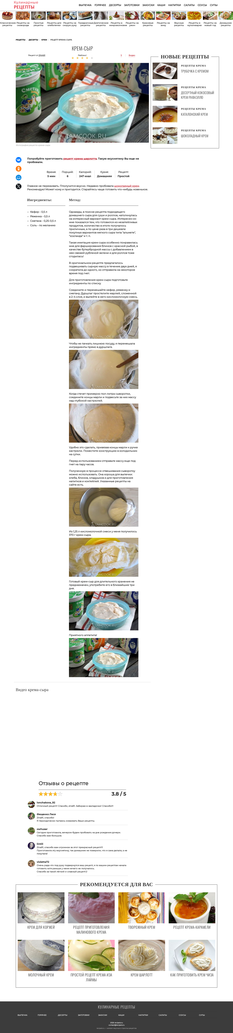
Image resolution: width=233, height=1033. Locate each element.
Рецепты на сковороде (22, 24)
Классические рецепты (7, 24)
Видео (132, 55)
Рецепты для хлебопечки (54, 24)
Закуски (148, 5)
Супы (214, 5)
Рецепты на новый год (210, 24)
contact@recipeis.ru (116, 1025)
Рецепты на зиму (163, 24)
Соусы (202, 5)
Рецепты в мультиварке (194, 24)
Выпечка (85, 5)
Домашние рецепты (226, 24)
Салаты (189, 5)
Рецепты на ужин (132, 24)
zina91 (42, 55)
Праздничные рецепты (85, 24)
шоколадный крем (126, 185)
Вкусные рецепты (179, 24)
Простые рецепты (38, 24)
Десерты (115, 5)
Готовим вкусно (116, 1007)
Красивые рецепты (147, 24)
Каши (161, 5)
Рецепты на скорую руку (70, 24)
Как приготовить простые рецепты (30, 5)
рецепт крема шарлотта (80, 158)
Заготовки (131, 5)
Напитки (174, 5)
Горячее (100, 5)
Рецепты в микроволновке (116, 24)
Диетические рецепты (101, 24)
